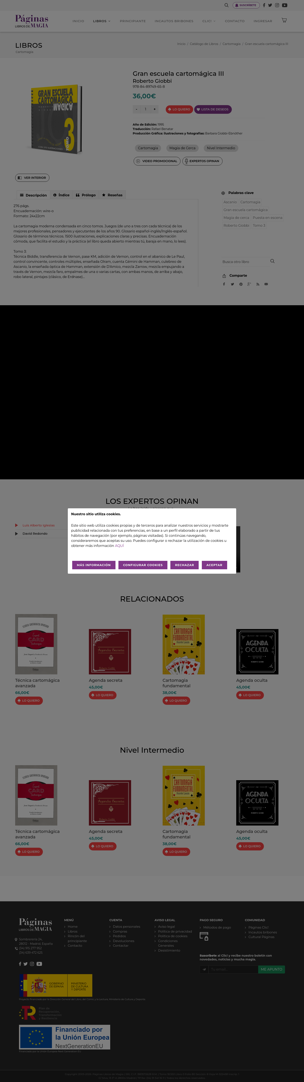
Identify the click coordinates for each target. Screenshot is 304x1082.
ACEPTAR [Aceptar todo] (214, 565)
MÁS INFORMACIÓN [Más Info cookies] (94, 565)
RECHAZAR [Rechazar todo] (184, 565)
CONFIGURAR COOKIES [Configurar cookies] (143, 565)
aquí (119, 546)
